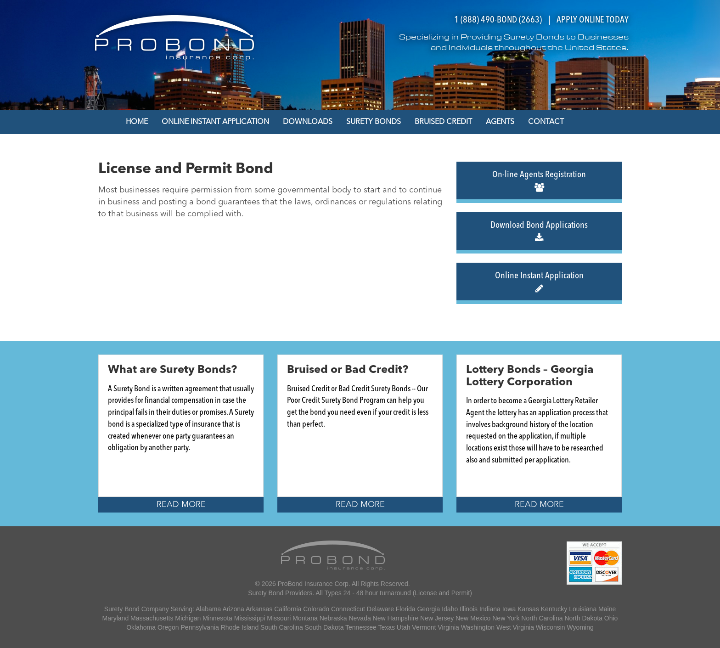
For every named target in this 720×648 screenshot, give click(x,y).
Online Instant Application (215, 122)
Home (137, 122)
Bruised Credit (443, 122)
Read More (181, 505)
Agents (500, 122)
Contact (546, 122)
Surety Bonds (373, 122)
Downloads (307, 122)
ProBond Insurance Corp (313, 583)
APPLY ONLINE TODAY (593, 20)
